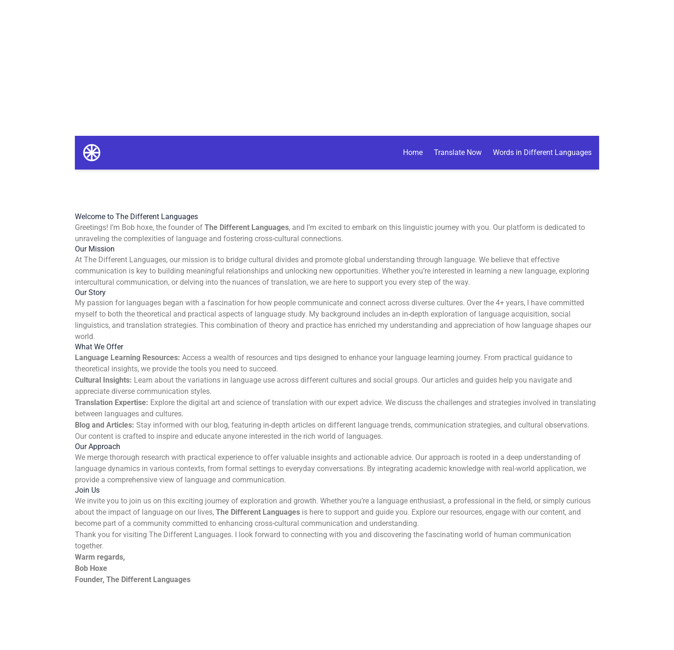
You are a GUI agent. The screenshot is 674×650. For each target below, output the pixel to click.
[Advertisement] (337, 65)
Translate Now (458, 152)
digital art (204, 402)
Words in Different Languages (542, 152)
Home (413, 152)
